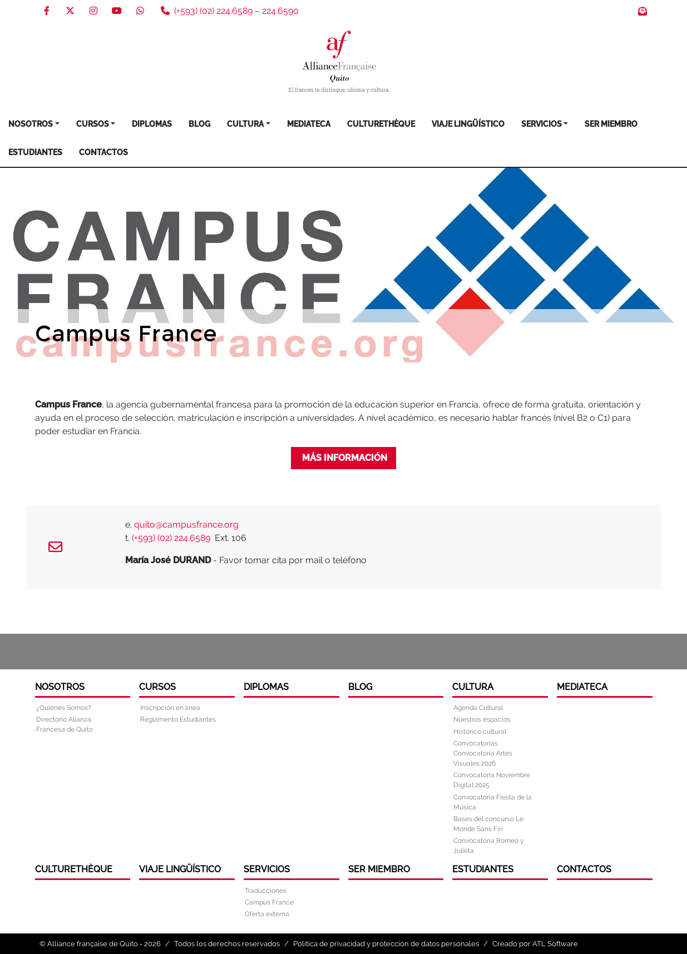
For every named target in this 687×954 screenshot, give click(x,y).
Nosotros (30, 124)
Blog (199, 124)
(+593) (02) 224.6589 (172, 538)
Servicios (541, 124)
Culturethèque (381, 124)
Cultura (245, 124)
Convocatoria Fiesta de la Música (492, 802)
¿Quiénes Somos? (63, 708)
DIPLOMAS (152, 124)
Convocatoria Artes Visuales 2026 (482, 758)
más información (343, 458)
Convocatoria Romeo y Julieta (488, 845)
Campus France (269, 902)
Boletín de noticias (642, 11)
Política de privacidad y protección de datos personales (386, 944)
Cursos (92, 124)
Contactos (103, 152)
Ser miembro (611, 124)
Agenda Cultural (478, 708)
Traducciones (265, 891)
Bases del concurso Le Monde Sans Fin (488, 824)
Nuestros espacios (482, 719)
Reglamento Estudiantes (178, 719)
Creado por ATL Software (535, 944)
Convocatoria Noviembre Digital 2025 (491, 780)
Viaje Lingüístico (468, 124)
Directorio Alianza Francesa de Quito (64, 724)
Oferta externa (267, 914)
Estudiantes (35, 152)
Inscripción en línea (170, 708)
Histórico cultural (479, 732)
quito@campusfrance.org (186, 524)
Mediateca (308, 124)
